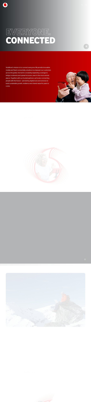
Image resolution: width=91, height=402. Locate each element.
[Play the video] (86, 46)
